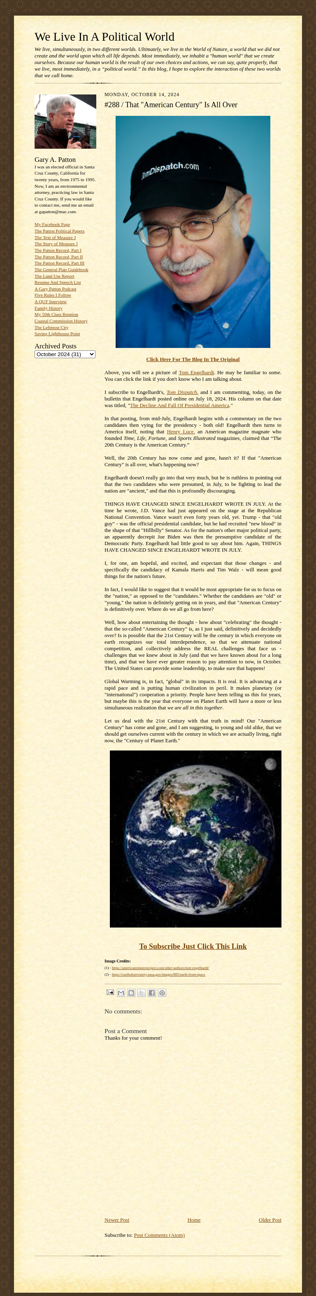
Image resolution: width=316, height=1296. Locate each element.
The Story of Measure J (56, 243)
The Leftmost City (52, 327)
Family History (49, 308)
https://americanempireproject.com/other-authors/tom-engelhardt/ (160, 968)
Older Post (270, 1220)
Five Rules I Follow (53, 294)
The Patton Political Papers (59, 230)
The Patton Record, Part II (59, 256)
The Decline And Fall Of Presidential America (179, 405)
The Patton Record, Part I (58, 250)
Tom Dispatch (182, 392)
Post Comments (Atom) (159, 1235)
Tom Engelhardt (196, 372)
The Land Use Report (54, 276)
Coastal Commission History (61, 320)
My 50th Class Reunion (56, 314)
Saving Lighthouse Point (57, 333)
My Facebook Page (52, 224)
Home (194, 1220)
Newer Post (117, 1220)
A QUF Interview (51, 301)
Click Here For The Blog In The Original (193, 359)
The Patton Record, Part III (59, 262)
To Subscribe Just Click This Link (193, 946)
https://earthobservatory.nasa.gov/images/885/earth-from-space (158, 974)
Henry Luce (180, 431)
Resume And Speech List (58, 282)
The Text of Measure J (55, 237)
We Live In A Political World (104, 36)
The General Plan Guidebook (61, 269)
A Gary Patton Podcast (55, 288)
